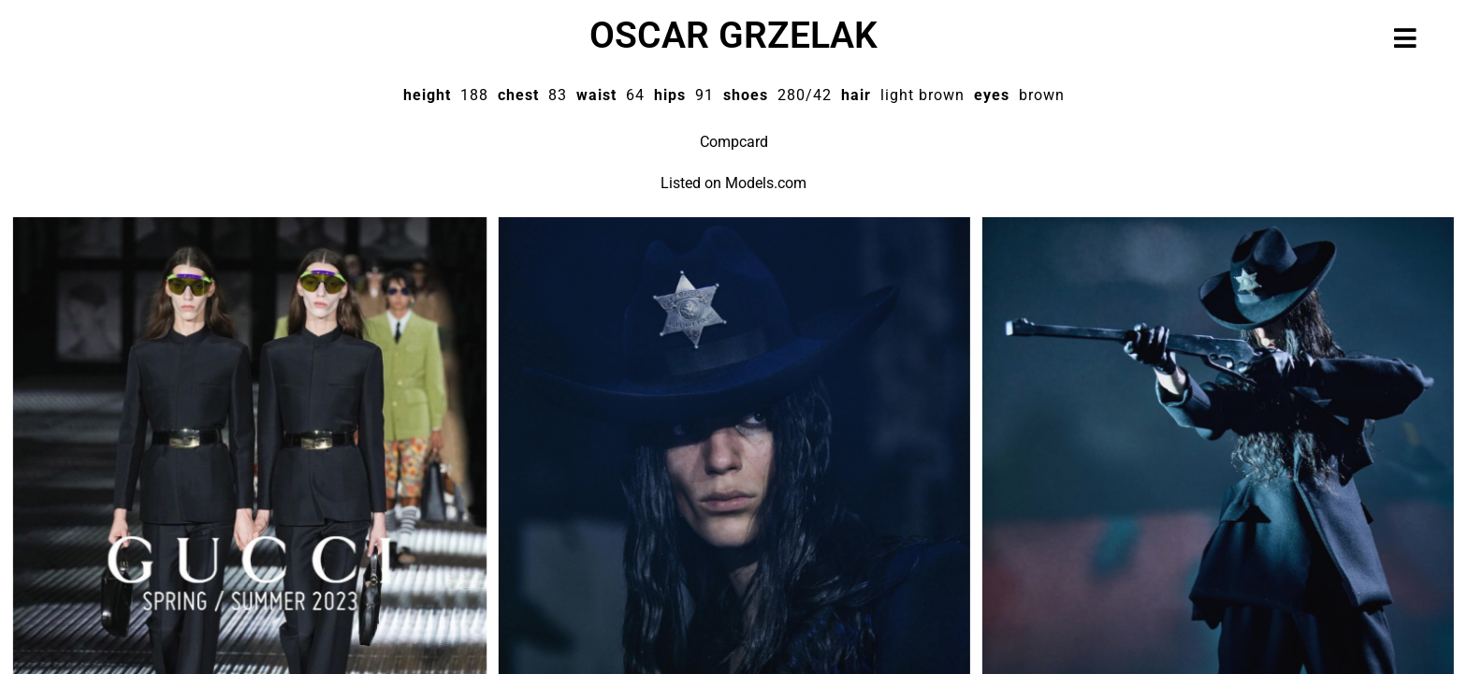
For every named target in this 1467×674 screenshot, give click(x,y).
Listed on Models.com (733, 183)
